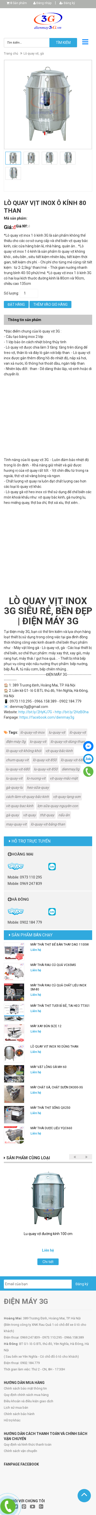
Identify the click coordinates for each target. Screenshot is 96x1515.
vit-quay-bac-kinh (19, 806)
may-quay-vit (16, 824)
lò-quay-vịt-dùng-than (67, 742)
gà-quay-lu (14, 787)
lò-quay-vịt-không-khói (23, 751)
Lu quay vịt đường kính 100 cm (48, 1234)
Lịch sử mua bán (16, 1407)
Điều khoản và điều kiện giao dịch (28, 1401)
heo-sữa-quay (38, 787)
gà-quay (12, 815)
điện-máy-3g (16, 742)
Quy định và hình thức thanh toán (27, 1444)
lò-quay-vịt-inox (32, 732)
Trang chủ (11, 53)
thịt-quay (47, 815)
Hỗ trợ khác (12, 1420)
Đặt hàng (16, 304)
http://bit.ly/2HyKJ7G (35, 712)
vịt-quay (29, 815)
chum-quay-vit (17, 760)
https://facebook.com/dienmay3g (46, 717)
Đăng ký (67, 3)
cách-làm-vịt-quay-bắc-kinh (27, 797)
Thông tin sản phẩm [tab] (24, 320)
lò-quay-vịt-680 (72, 760)
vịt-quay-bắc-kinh (59, 751)
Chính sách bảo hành (19, 1414)
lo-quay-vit (38, 742)
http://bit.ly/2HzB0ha (72, 712)
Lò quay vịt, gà (34, 53)
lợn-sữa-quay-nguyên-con (57, 806)
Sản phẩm (18, 3)
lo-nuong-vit (36, 778)
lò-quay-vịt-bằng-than (48, 824)
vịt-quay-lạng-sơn (67, 797)
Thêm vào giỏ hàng (50, 304)
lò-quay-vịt (77, 732)
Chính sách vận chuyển (20, 1451)
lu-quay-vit (14, 778)
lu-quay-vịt (57, 732)
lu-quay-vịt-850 (46, 769)
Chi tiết (48, 1262)
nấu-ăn (64, 815)
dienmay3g (70, 769)
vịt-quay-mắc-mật (64, 778)
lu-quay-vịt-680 (18, 769)
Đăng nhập (42, 3)
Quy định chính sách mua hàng (26, 1395)
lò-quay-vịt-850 (45, 760)
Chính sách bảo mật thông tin (25, 1388)
